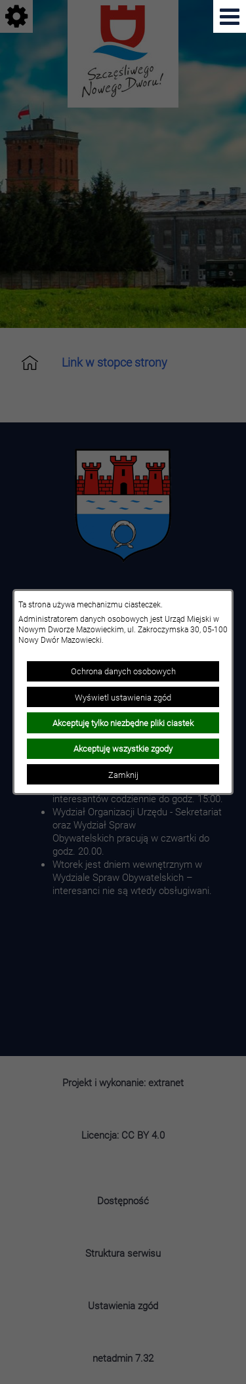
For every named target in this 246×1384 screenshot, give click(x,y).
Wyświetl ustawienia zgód (123, 697)
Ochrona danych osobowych (123, 671)
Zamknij (123, 775)
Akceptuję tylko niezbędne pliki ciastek (123, 723)
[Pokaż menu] (229, 16)
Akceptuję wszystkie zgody (123, 748)
